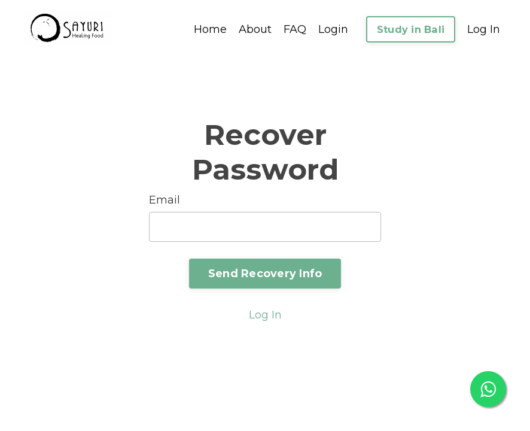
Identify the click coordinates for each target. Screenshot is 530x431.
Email (164, 200)
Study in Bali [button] (410, 29)
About (255, 29)
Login (333, 29)
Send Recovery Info (265, 273)
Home (210, 29)
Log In (483, 29)
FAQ (295, 29)
